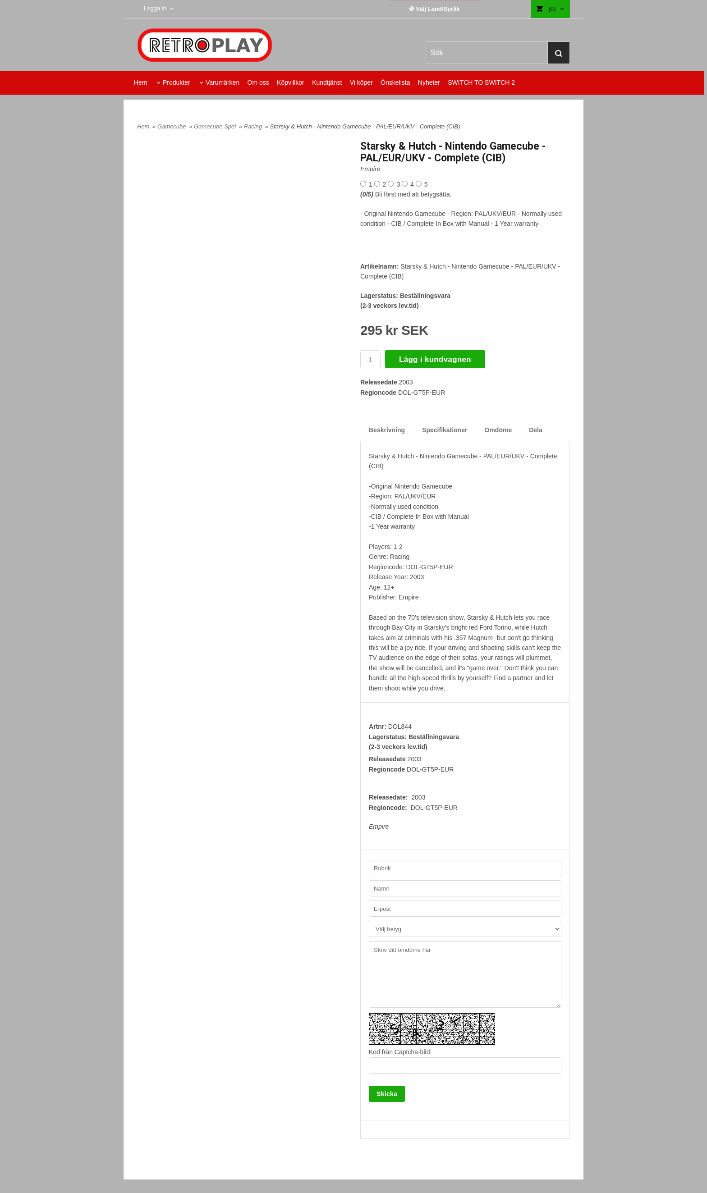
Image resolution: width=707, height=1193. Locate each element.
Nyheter (429, 82)
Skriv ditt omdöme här (465, 974)
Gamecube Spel (216, 126)
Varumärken (222, 82)
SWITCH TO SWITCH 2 (481, 82)
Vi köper (361, 82)
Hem (140, 82)
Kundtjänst (327, 82)
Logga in (155, 8)
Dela (535, 430)
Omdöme (498, 430)
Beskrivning (387, 430)
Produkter (176, 82)
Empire (370, 169)
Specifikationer (444, 430)
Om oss (258, 82)
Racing (254, 126)
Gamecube (172, 126)
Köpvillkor (290, 82)
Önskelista (395, 82)
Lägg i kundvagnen (435, 359)
